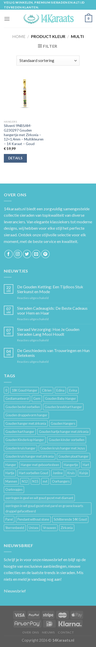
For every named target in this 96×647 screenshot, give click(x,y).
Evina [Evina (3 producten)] (73, 390)
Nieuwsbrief (15, 590)
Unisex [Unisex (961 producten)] (33, 528)
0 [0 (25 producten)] (6, 390)
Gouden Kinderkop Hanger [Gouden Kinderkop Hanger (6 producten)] (24, 440)
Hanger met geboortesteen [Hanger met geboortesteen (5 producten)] (40, 465)
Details (15, 158)
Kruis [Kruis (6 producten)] (71, 473)
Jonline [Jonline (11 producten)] (58, 473)
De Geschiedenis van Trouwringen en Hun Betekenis (53, 353)
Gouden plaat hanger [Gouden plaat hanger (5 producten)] (73, 456)
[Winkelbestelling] (48, 61)
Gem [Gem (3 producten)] (36, 398)
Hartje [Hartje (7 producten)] (9, 473)
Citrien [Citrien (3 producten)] (47, 390)
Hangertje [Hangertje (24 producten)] (71, 465)
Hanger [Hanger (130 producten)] (10, 465)
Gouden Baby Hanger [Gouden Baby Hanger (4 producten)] (60, 398)
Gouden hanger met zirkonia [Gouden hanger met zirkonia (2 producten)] (25, 423)
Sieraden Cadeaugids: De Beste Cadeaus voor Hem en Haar (52, 310)
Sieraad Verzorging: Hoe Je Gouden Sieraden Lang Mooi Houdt (48, 332)
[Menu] (7, 18)
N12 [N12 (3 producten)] (25, 481)
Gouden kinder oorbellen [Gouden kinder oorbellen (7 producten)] (66, 440)
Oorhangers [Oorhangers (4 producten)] (61, 481)
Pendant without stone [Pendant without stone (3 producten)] (33, 519)
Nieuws (48, 632)
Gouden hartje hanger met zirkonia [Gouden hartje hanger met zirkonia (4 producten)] (64, 432)
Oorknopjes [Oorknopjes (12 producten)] (14, 489)
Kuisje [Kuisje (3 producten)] (83, 473)
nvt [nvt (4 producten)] (45, 481)
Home (18, 36)
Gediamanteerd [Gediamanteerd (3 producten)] (17, 398)
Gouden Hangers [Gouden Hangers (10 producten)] (63, 423)
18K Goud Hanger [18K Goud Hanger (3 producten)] (24, 390)
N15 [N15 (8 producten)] (35, 481)
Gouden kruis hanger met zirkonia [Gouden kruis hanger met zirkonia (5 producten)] (29, 456)
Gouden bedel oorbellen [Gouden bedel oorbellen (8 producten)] (22, 407)
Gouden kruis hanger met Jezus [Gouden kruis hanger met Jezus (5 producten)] (62, 448)
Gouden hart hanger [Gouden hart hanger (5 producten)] (19, 432)
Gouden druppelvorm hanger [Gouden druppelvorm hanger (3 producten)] (26, 415)
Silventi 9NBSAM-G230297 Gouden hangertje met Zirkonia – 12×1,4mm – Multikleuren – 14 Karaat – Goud (24, 135)
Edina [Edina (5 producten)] (60, 390)
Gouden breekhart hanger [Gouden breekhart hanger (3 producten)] (63, 407)
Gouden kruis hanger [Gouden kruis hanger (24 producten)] (20, 448)
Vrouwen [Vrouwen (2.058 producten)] (49, 528)
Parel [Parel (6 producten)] (9, 519)
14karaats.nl (15, 208)
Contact (66, 632)
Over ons (30, 632)
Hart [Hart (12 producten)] (86, 465)
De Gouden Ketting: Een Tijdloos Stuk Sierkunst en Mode (50, 289)
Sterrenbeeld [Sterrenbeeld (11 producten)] (14, 528)
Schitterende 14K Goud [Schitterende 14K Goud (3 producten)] (70, 519)
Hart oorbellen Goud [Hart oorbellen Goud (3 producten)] (33, 473)
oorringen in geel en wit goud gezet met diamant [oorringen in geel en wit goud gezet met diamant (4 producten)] (39, 498)
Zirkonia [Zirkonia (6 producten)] (67, 528)
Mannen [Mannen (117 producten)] (11, 481)
